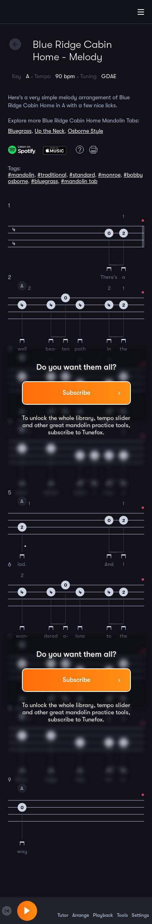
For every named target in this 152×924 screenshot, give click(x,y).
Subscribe (76, 392)
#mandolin (21, 174)
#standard (82, 174)
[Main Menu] (140, 12)
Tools (122, 910)
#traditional (52, 174)
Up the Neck (50, 131)
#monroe (109, 174)
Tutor (62, 910)
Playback (103, 910)
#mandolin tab (79, 181)
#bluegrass (44, 181)
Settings (140, 910)
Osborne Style (85, 131)
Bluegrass (20, 131)
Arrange (80, 910)
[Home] (32, 13)
